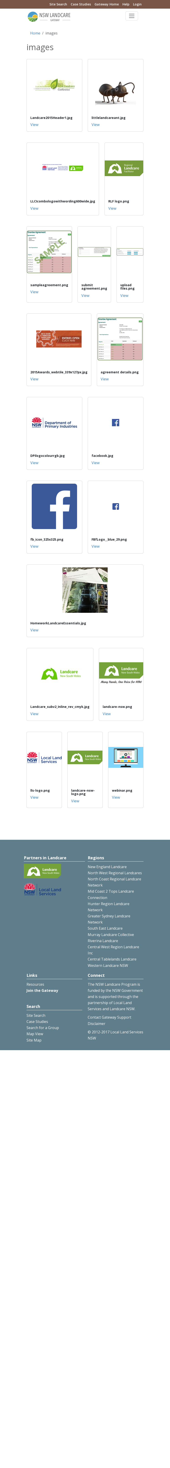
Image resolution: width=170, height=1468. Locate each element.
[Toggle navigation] (131, 15)
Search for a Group (43, 1027)
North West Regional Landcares (115, 872)
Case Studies (81, 4)
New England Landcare (107, 866)
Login (137, 4)
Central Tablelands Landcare (112, 959)
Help (125, 4)
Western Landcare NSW (108, 965)
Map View (35, 1033)
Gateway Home (107, 4)
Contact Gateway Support (109, 1017)
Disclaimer (96, 1023)
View (34, 124)
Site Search (58, 4)
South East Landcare (105, 928)
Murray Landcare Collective (111, 934)
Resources (35, 984)
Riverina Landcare (103, 940)
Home (35, 33)
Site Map (34, 1040)
